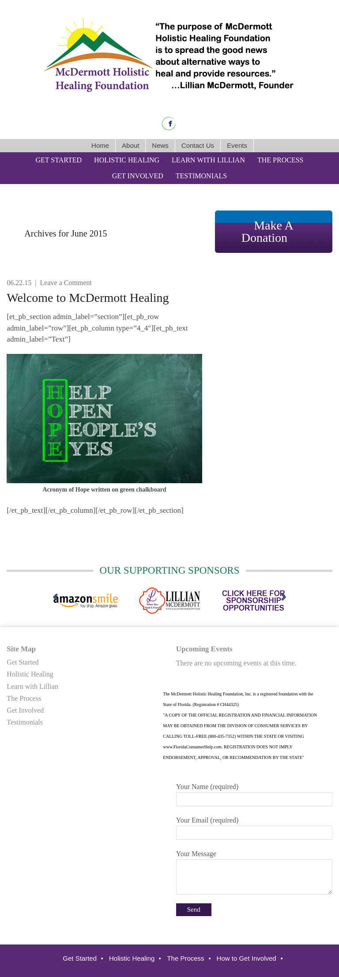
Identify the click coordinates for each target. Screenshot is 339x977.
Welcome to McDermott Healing (88, 297)
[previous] (55, 597)
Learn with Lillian (32, 686)
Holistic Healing (30, 674)
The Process (24, 698)
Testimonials (25, 722)
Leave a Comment (66, 282)
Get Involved (25, 710)
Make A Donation (267, 231)
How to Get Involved (246, 958)
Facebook (169, 123)
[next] (283, 597)
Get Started (22, 662)
